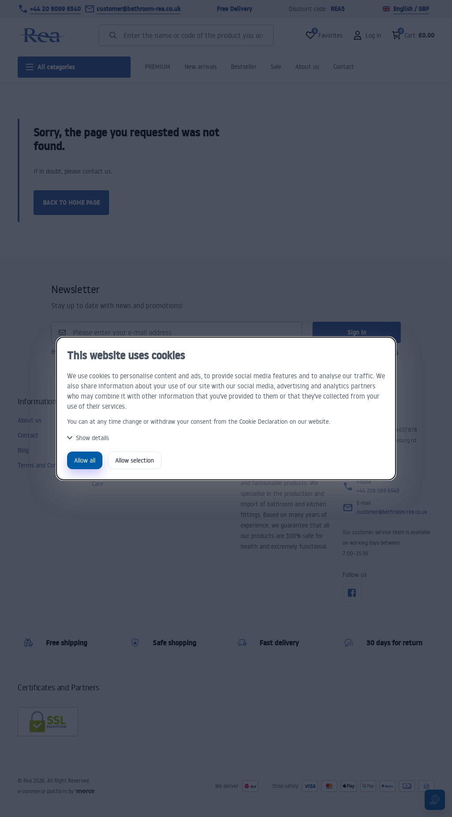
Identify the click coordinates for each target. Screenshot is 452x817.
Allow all (84, 460)
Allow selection (134, 460)
